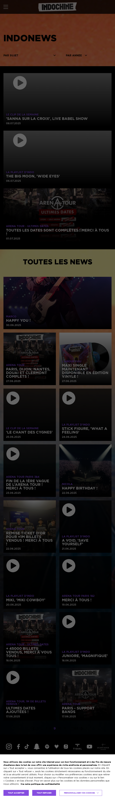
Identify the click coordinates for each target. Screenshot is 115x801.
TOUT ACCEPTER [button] (16, 793)
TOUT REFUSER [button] (44, 793)
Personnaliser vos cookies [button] (79, 793)
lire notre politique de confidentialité (40, 784)
